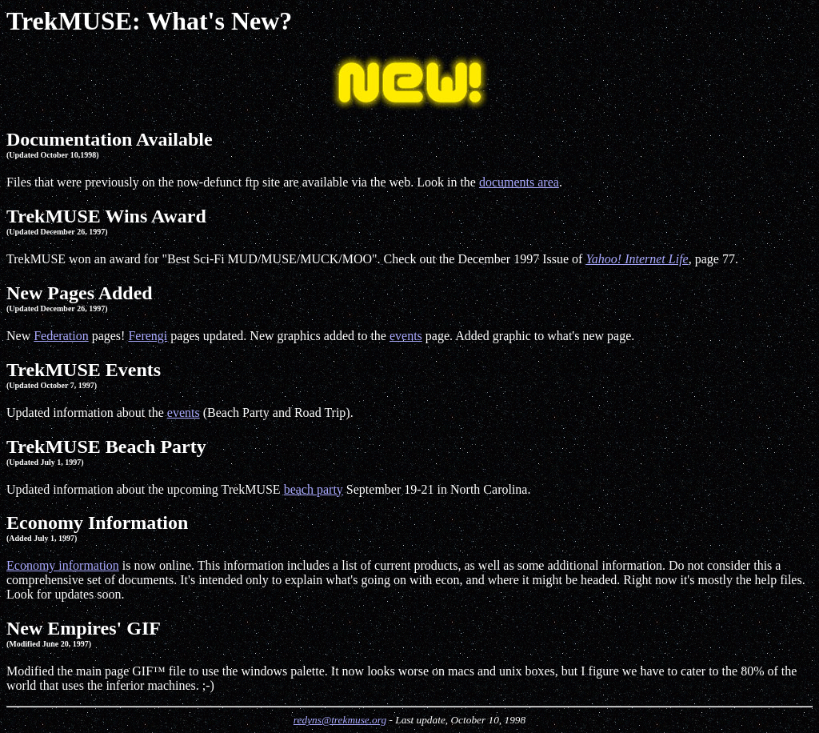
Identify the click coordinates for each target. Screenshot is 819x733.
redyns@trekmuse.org (340, 720)
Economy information (62, 565)
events (406, 335)
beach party (313, 489)
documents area (519, 182)
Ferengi (147, 335)
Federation (61, 335)
